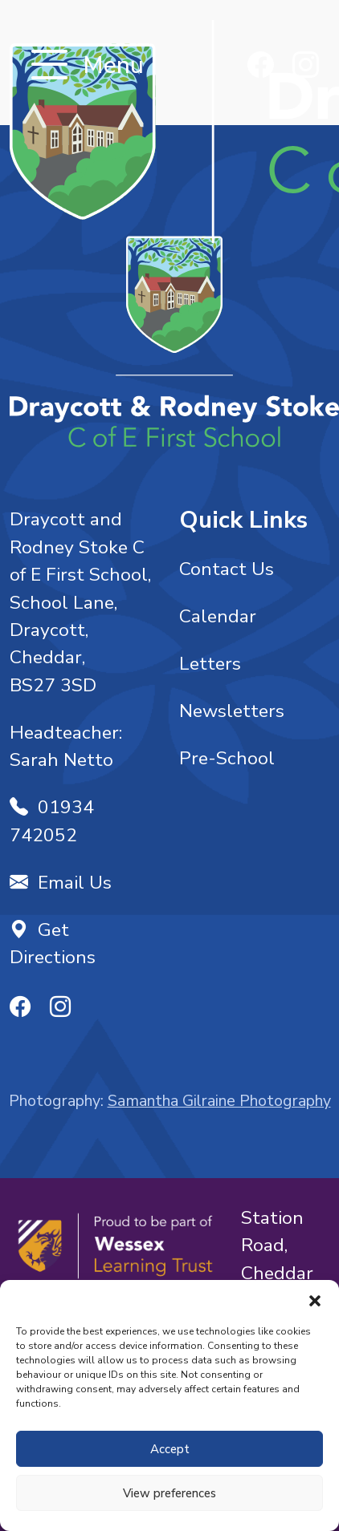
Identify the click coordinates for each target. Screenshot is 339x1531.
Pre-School (227, 758)
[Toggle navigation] (49, 66)
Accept (170, 1449)
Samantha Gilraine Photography (219, 1101)
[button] (315, 1300)
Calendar (217, 616)
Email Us (61, 882)
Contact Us (226, 569)
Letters (210, 663)
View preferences (169, 1493)
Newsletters (231, 711)
